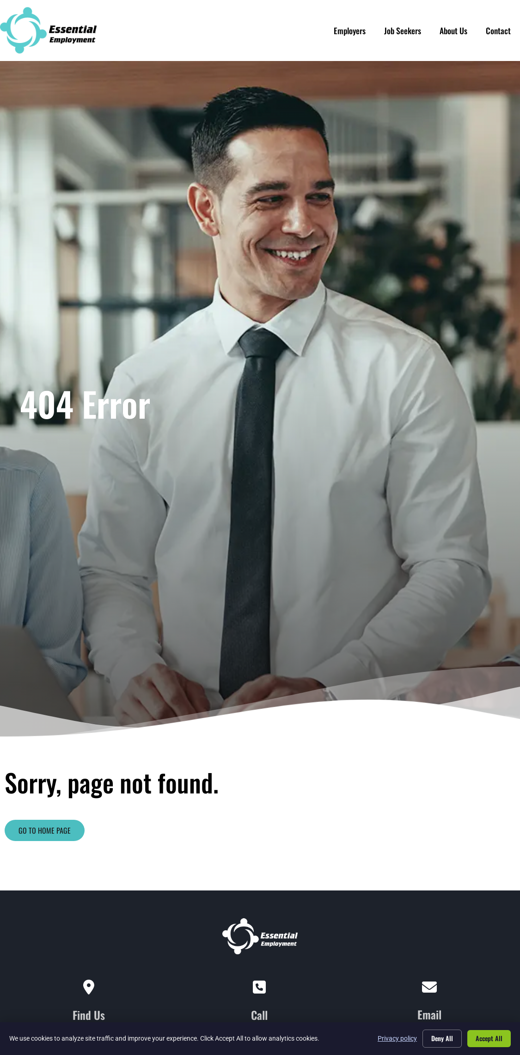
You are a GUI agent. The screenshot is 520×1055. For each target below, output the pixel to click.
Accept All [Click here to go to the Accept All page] (489, 1038)
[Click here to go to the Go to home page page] (45, 830)
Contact (498, 28)
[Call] (259, 987)
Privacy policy (397, 1038)
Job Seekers (402, 28)
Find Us (89, 1014)
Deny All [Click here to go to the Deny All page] (442, 1038)
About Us (453, 28)
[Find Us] (88, 987)
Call (259, 1014)
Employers (350, 28)
